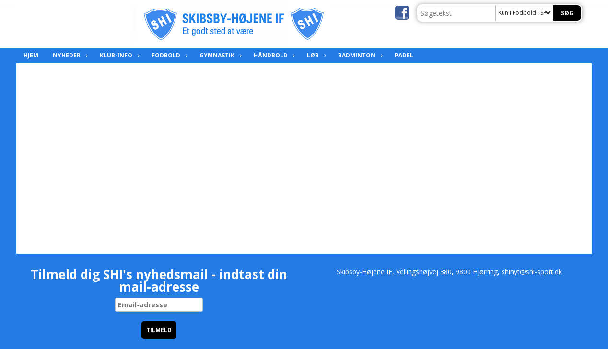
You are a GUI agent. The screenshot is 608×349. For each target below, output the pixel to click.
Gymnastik (219, 55)
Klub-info (118, 55)
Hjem (30, 55)
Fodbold (168, 55)
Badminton (359, 55)
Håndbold (273, 55)
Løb (315, 55)
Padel (404, 55)
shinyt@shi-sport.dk (532, 271)
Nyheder (69, 55)
